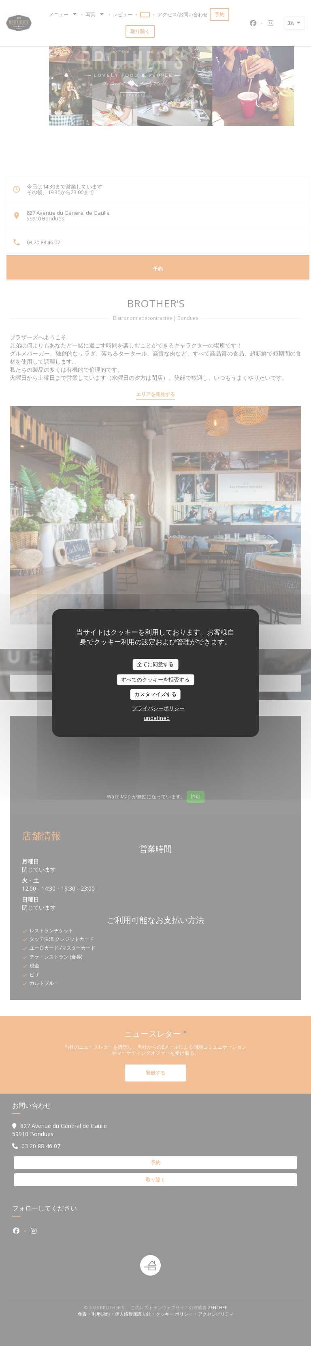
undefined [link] (157, 718)
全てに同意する (155, 664)
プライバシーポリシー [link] (158, 708)
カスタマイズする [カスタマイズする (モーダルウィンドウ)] (155, 694)
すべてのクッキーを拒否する (155, 679)
